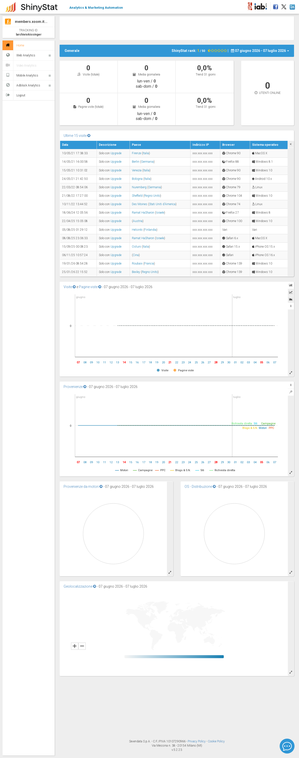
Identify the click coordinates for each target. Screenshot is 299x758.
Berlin (135, 161)
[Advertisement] (176, 27)
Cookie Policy (216, 741)
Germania (147, 161)
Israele (160, 212)
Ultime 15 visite (77, 136)
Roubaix (137, 263)
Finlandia (150, 229)
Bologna (137, 179)
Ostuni (136, 246)
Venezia (137, 170)
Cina (136, 255)
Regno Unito (152, 195)
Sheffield (137, 195)
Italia (146, 153)
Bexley (136, 272)
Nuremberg (139, 187)
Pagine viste (90, 287)
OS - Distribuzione (200, 487)
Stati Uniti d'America (162, 204)
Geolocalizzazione (80, 586)
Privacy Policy (197, 741)
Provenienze (75, 387)
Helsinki (137, 229)
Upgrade (116, 153)
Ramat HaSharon (143, 212)
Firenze (136, 153)
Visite (70, 287)
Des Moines (139, 204)
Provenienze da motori (83, 487)
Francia (149, 263)
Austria (138, 221)
